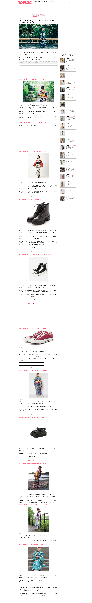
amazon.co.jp (21, 228)
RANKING (53, 1)
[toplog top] (25, 2)
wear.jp (20, 492)
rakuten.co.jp (21, 179)
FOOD (46, 1)
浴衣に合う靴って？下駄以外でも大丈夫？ (30, 70)
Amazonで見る (32, 247)
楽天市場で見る (31, 196)
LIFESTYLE (43, 1)
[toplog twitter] (74, 2)
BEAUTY (39, 1)
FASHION (36, 1)
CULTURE (49, 1)
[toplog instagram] (72, 2)
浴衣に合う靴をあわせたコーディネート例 (30, 72)
